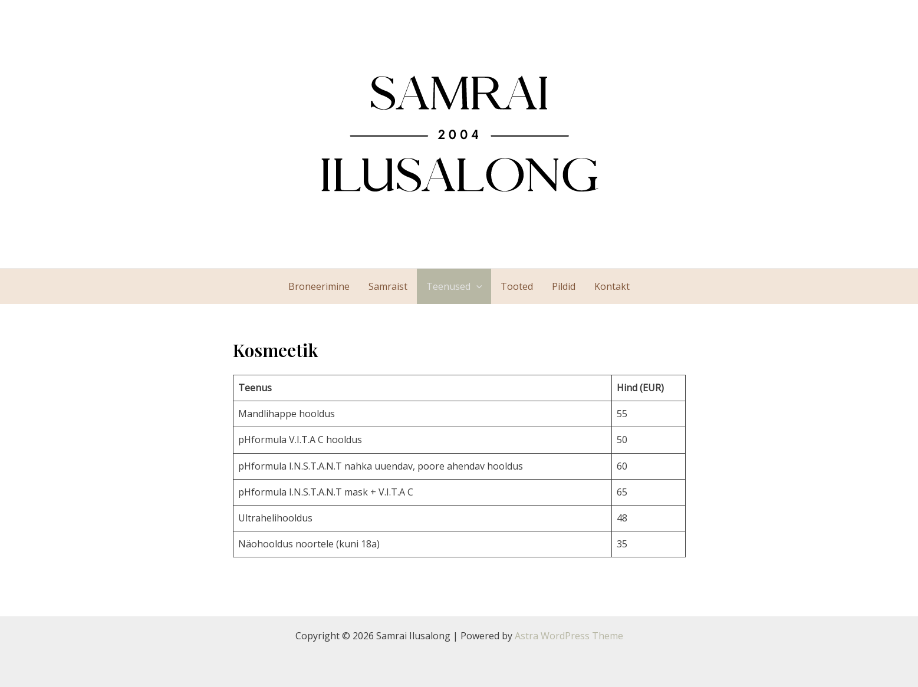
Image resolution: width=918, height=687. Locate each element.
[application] (476, 286)
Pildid (563, 286)
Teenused (454, 286)
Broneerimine (319, 286)
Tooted (517, 286)
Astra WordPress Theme (569, 635)
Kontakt (612, 286)
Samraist (387, 286)
